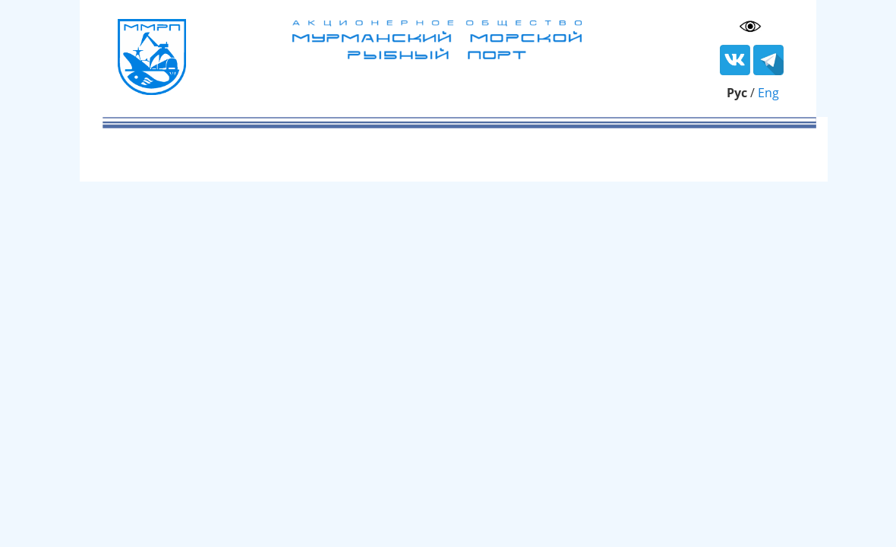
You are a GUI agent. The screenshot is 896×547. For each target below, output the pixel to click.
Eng (768, 92)
